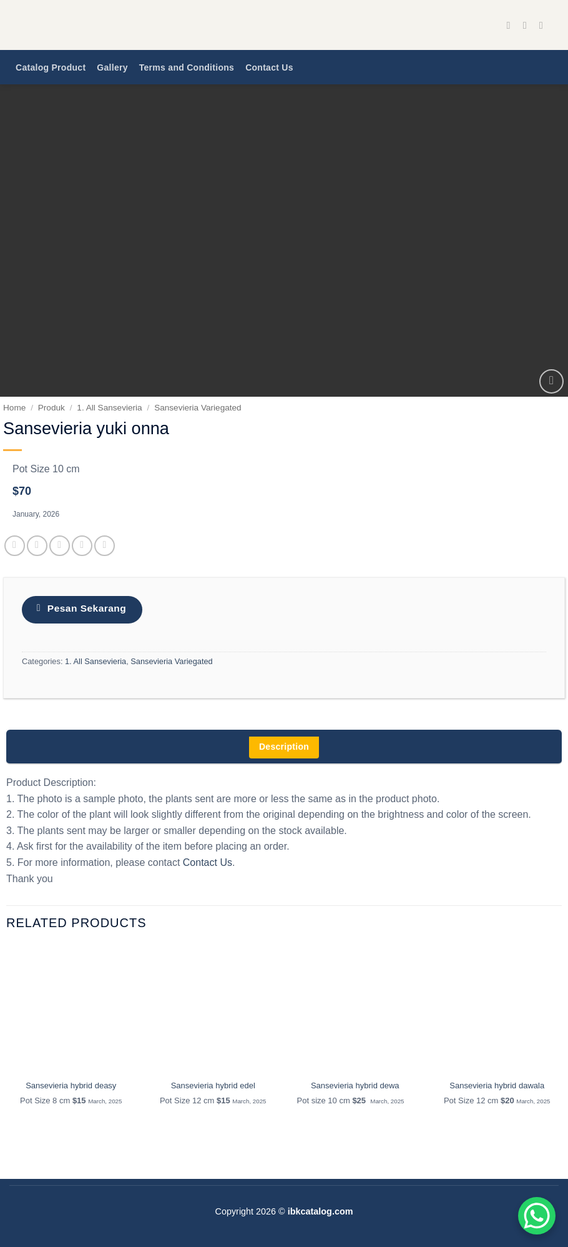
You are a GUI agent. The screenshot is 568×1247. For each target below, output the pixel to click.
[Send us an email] (544, 25)
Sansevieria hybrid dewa (355, 1085)
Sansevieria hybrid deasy (71, 1085)
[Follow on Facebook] (512, 25)
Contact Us (269, 67)
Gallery (112, 67)
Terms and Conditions (186, 67)
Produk (51, 407)
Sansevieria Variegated (198, 407)
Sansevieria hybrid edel (213, 1085)
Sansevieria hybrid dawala (496, 1085)
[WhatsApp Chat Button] (537, 1216)
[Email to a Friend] (59, 545)
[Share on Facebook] (14, 545)
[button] (551, 381)
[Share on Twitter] (37, 545)
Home (14, 407)
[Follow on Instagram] (528, 25)
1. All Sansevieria (109, 407)
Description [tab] (284, 747)
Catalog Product (51, 67)
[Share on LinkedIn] (104, 545)
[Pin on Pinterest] (82, 545)
